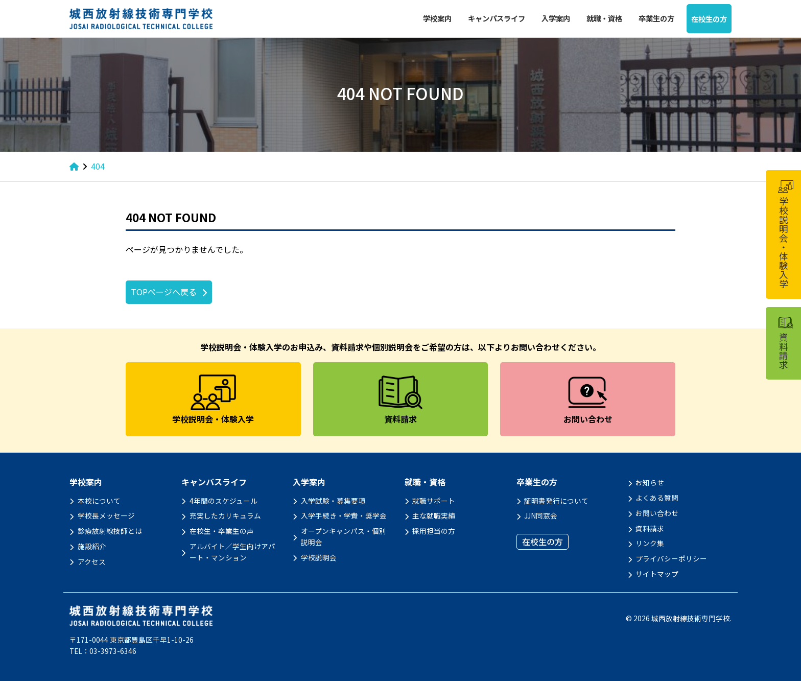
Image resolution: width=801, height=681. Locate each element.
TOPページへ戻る (164, 292)
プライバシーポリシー (671, 558)
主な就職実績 (433, 515)
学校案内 (437, 18)
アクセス (92, 561)
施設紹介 (92, 546)
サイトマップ (656, 574)
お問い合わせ (656, 513)
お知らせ (649, 482)
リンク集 (649, 543)
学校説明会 (319, 557)
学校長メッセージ (106, 515)
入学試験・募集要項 (333, 501)
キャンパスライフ (496, 18)
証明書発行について (556, 501)
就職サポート (433, 501)
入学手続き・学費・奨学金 (344, 515)
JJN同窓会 (540, 515)
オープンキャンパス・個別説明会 (343, 536)
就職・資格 (604, 18)
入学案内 (555, 18)
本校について (99, 501)
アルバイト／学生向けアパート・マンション (232, 551)
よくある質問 (656, 497)
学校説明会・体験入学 (785, 234)
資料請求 (649, 528)
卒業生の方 (656, 18)
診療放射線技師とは (110, 531)
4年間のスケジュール (223, 501)
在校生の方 (709, 18)
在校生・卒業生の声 (222, 531)
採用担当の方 (433, 531)
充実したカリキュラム (225, 515)
